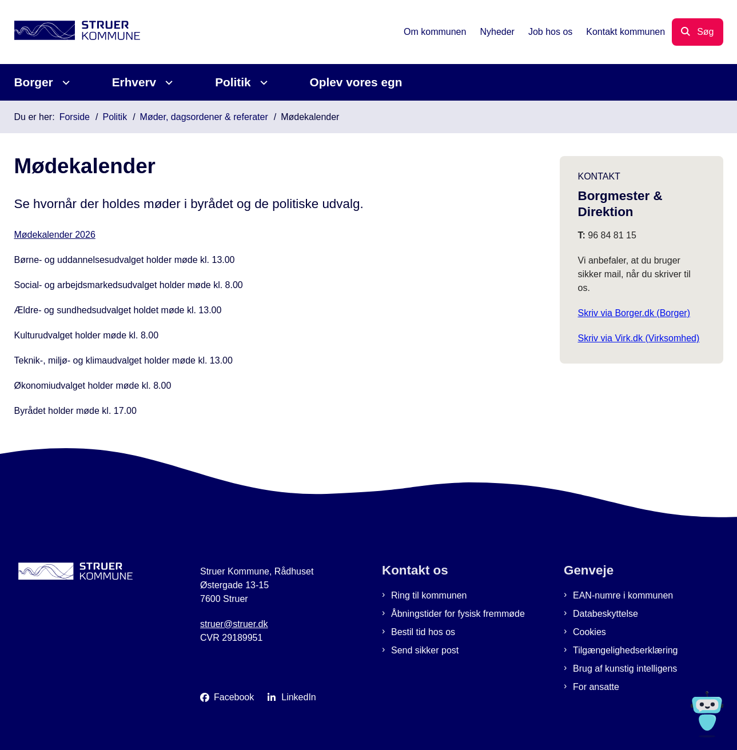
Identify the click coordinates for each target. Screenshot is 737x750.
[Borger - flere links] (64, 82)
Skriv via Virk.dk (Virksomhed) (639, 338)
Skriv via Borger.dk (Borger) (634, 313)
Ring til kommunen (429, 595)
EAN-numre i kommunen (623, 595)
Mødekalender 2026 (54, 235)
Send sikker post (425, 650)
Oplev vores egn (356, 82)
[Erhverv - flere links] (167, 82)
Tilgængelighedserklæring (625, 650)
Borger (33, 82)
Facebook (234, 697)
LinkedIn (298, 697)
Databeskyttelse (605, 614)
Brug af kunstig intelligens (625, 668)
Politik (232, 82)
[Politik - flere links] (262, 82)
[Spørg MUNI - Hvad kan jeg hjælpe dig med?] (707, 714)
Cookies (589, 632)
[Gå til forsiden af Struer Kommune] (77, 32)
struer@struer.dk (234, 624)
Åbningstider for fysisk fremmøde (458, 614)
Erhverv (134, 82)
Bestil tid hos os (423, 632)
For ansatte (596, 687)
